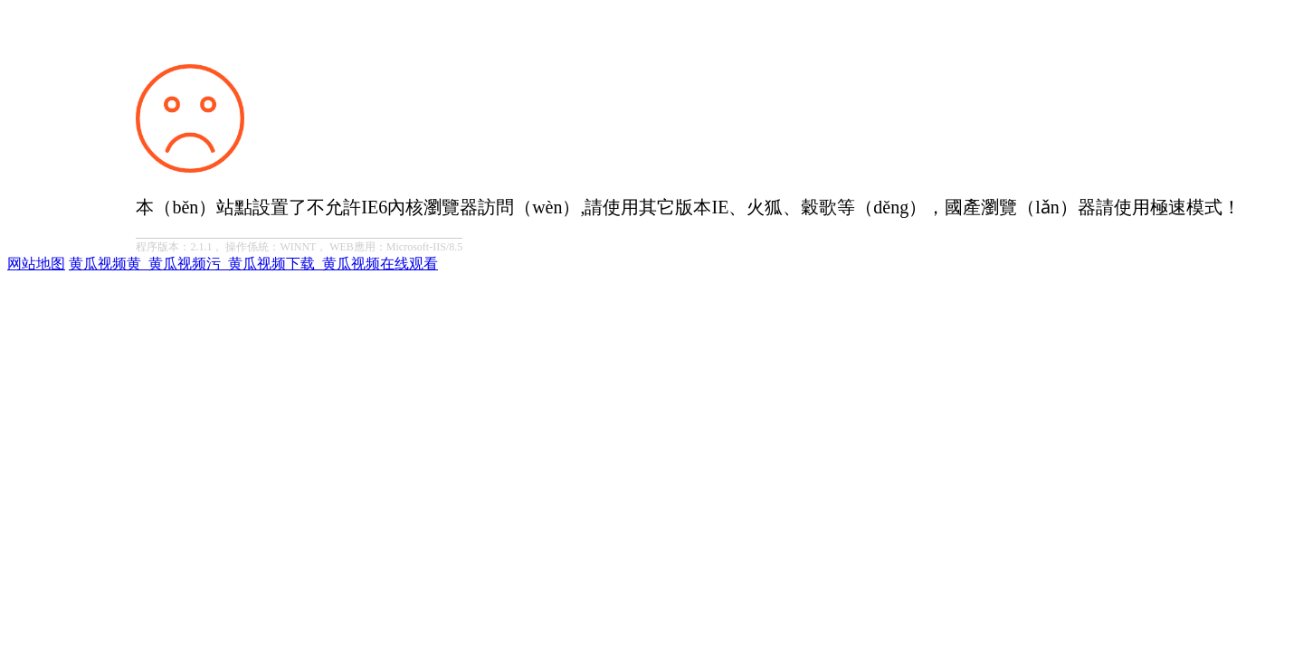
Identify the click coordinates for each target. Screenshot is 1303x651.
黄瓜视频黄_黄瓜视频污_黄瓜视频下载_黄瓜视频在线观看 (253, 263)
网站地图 (36, 263)
